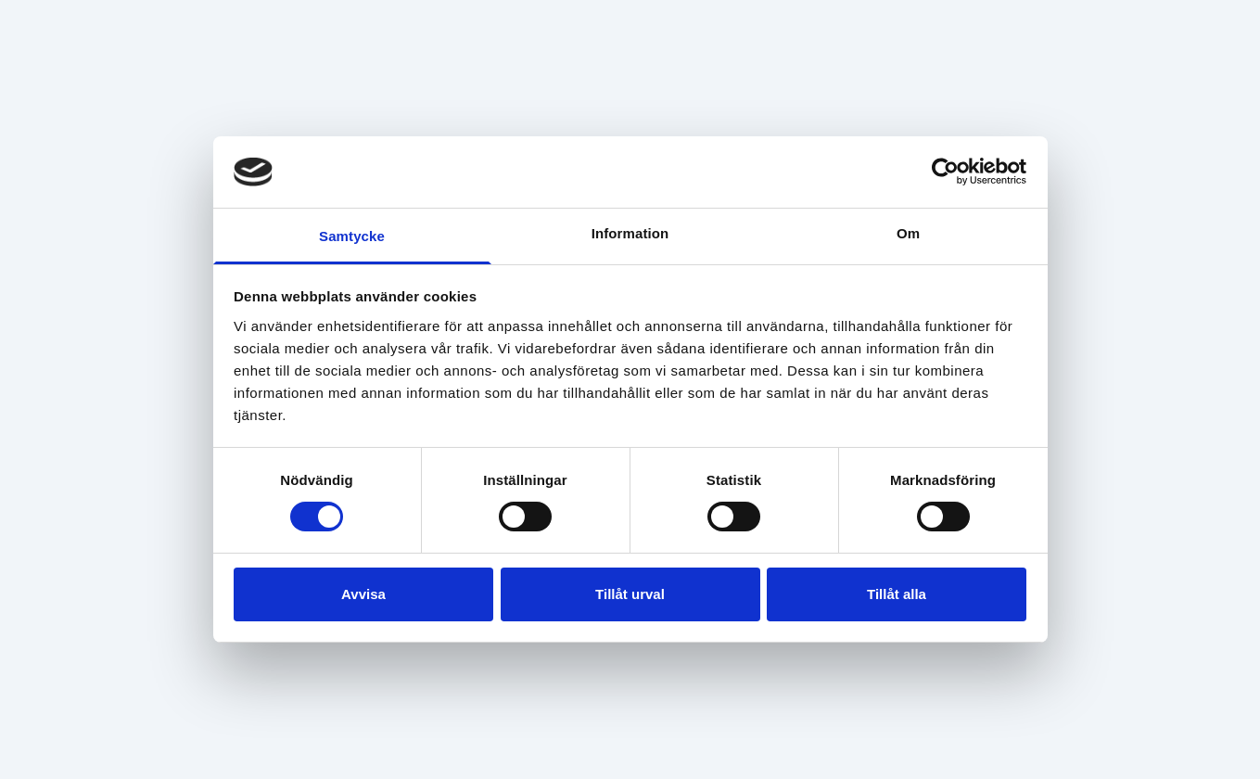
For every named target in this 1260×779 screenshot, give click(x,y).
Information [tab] (630, 233)
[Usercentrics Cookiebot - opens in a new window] (945, 171)
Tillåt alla (896, 594)
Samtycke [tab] (352, 236)
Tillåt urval (630, 594)
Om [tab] (908, 233)
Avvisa (363, 594)
